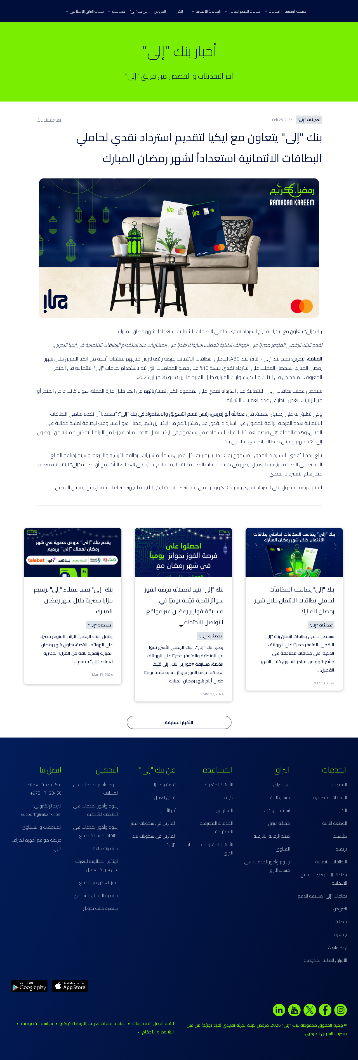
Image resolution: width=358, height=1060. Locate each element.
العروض (160, 11)
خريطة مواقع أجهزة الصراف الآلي (37, 844)
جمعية (340, 934)
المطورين (224, 810)
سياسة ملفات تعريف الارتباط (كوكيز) (93, 1023)
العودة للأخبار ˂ (49, 119)
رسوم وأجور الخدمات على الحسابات (96, 788)
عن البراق (281, 784)
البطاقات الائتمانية (206, 11)
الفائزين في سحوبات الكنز (153, 823)
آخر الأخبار (168, 810)
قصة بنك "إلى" (162, 784)
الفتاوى (282, 849)
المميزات (339, 784)
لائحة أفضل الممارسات (153, 1023)
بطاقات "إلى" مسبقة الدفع (322, 896)
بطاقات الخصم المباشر (242, 11)
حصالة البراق (279, 823)
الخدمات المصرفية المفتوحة (216, 827)
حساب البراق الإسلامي (85, 11)
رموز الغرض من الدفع (99, 882)
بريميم (341, 849)
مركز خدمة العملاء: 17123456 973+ (44, 788)
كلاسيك (340, 836)
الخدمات (273, 11)
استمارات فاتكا (106, 848)
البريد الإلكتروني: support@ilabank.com (41, 810)
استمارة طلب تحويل (101, 908)
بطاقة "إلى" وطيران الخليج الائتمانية (324, 878)
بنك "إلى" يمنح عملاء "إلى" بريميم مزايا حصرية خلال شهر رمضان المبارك (73, 600)
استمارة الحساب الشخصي (96, 895)
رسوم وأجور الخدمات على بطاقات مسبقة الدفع (96, 831)
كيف (228, 797)
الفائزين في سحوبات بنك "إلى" (154, 840)
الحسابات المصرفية (330, 797)
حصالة (341, 921)
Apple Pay (337, 947)
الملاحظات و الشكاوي (42, 827)
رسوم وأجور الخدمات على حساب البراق (267, 866)
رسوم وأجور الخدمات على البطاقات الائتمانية (96, 810)
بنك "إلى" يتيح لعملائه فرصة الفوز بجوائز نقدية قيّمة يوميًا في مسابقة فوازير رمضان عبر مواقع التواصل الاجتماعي (184, 606)
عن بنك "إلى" (138, 11)
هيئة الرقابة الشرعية (271, 836)
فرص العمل (165, 797)
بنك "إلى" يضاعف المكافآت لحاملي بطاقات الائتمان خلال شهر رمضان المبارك (294, 600)
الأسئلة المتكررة (219, 784)
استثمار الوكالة (277, 810)
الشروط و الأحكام (158, 1032)
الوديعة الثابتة (334, 823)
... (318, 670)
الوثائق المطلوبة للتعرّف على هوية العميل (97, 865)
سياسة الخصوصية (37, 1023)
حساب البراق (279, 797)
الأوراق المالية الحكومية (325, 960)
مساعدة (116, 11)
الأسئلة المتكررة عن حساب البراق (209, 848)
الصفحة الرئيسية (296, 11)
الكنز (179, 11)
